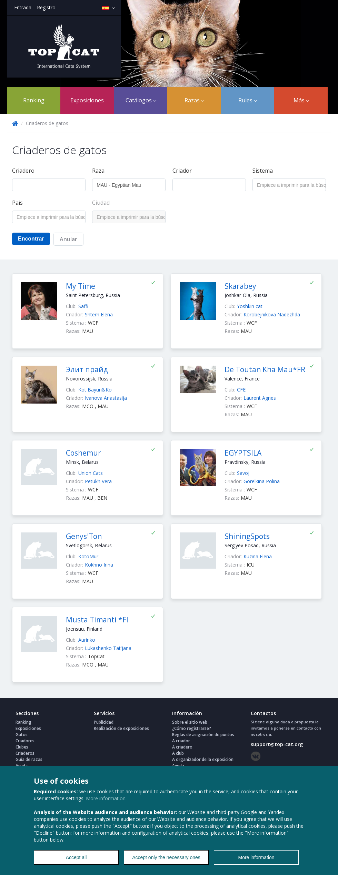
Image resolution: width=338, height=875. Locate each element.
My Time (80, 286)
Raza (98, 170)
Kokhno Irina (99, 564)
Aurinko (86, 640)
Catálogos (141, 100)
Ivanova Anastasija (106, 398)
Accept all (76, 857)
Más (301, 100)
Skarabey (240, 286)
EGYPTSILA (243, 453)
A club (178, 753)
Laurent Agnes (259, 398)
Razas (194, 100)
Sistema (262, 170)
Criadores (25, 741)
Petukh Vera (98, 481)
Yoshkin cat (249, 306)
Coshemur (83, 453)
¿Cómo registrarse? (191, 728)
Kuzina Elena (257, 556)
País (17, 202)
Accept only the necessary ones (166, 857)
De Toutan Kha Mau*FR (265, 369)
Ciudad (101, 202)
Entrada (22, 7)
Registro (46, 7)
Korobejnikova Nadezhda (271, 314)
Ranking (33, 100)
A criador (181, 741)
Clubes (22, 747)
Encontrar (31, 239)
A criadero (182, 747)
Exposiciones (87, 100)
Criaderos (25, 753)
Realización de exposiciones (121, 728)
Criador (182, 170)
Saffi (83, 306)
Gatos (22, 734)
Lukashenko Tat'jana (108, 648)
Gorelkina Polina (261, 481)
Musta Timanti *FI (97, 619)
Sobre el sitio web (189, 722)
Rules (247, 100)
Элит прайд (87, 369)
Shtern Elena (99, 314)
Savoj (243, 473)
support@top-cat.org (277, 744)
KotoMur (88, 556)
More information (106, 798)
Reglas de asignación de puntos (203, 734)
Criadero (23, 170)
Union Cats (90, 473)
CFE (241, 389)
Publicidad (103, 722)
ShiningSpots (247, 536)
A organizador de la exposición (202, 759)
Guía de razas (29, 759)
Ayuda (22, 766)
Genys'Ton (84, 536)
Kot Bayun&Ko (95, 389)
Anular (68, 239)
